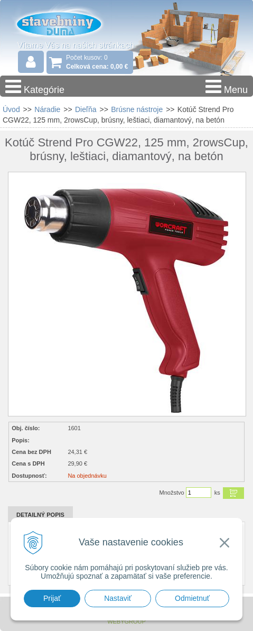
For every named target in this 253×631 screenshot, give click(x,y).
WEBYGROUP (126, 621)
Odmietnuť (192, 598)
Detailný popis (40, 515)
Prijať (52, 598)
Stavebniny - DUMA (68, 23)
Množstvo (172, 492)
